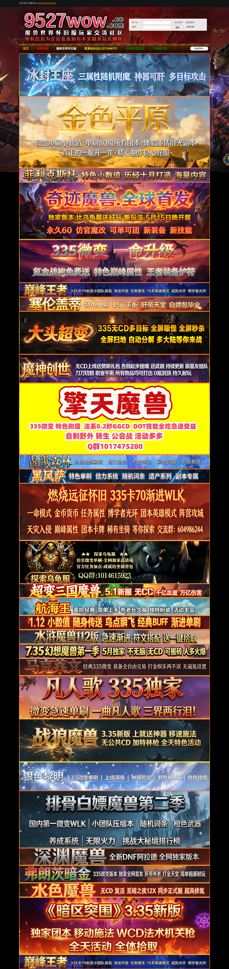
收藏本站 (32, 3)
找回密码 (190, 22)
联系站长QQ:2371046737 (100, 48)
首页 (26, 48)
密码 (134, 27)
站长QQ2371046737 (46, 3)
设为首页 (23, 3)
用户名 (135, 22)
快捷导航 (198, 48)
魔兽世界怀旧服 (66, 48)
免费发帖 (42, 48)
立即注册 (190, 27)
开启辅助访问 (209, 2)
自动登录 (177, 22)
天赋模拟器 (160, 48)
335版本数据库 (134, 48)
